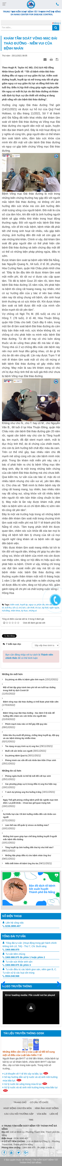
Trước (5, 986)
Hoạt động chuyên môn (17, 1108)
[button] (31, 1007)
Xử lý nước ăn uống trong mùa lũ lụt (25, 1083)
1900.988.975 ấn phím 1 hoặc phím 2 (24, 957)
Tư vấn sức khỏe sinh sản (19, 961)
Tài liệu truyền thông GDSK (23, 1033)
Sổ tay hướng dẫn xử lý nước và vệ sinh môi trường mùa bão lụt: (30, 1079)
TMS (31, 1120)
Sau (57, 984)
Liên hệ (54, 1114)
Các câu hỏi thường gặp (18, 1114)
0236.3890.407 (12, 926)
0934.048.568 (11, 976)
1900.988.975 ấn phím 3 (17, 965)
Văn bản (41, 1114)
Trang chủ (20, 1102)
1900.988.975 (11, 949)
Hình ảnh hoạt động (47, 1108)
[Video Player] (31, 1007)
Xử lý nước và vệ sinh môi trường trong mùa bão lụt (30, 1089)
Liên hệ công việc (15, 922)
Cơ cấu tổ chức (39, 1102)
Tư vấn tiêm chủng (15, 954)
